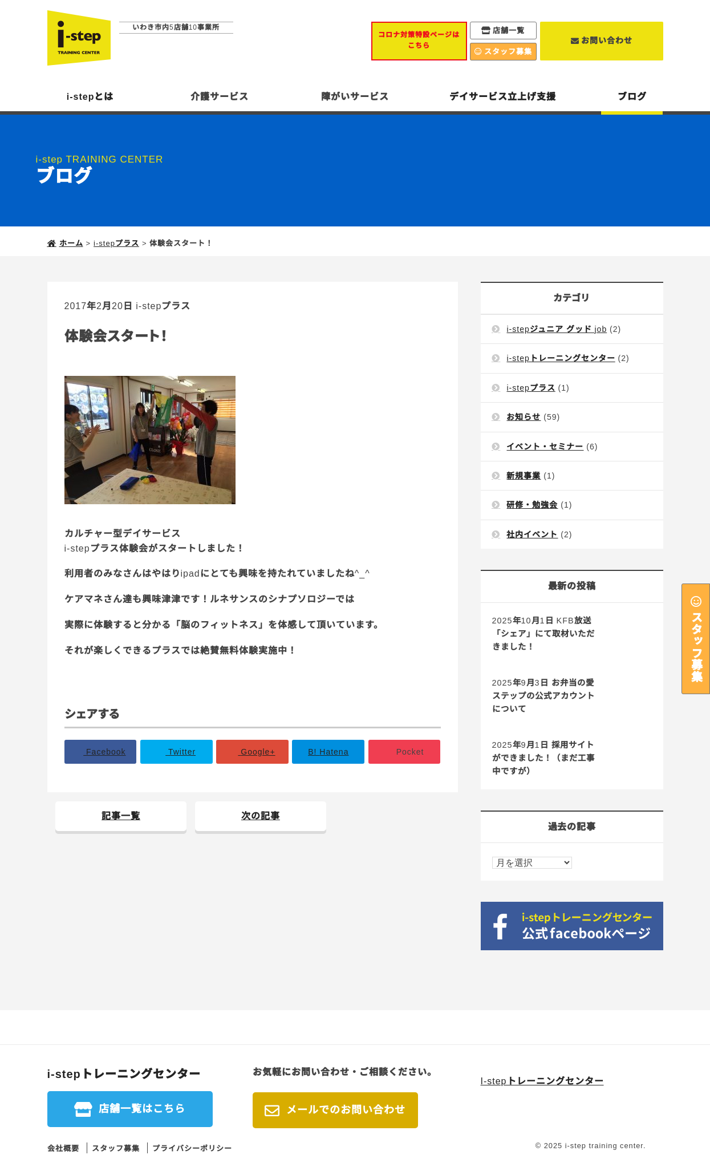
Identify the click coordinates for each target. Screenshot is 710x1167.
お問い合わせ (606, 40)
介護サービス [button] (219, 97)
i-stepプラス (163, 306)
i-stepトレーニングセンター (560, 358)
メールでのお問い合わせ (345, 1110)
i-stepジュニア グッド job (556, 329)
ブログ (632, 97)
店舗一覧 (509, 30)
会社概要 (63, 1148)
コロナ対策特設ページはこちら (419, 40)
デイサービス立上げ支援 (502, 97)
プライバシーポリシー (192, 1148)
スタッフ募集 (695, 646)
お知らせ (523, 417)
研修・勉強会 (532, 504)
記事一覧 (121, 816)
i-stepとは (90, 97)
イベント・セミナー (544, 446)
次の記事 (260, 816)
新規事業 (523, 475)
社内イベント (532, 534)
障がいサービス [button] (355, 97)
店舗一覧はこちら (142, 1109)
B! (328, 751)
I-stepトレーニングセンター (542, 1081)
